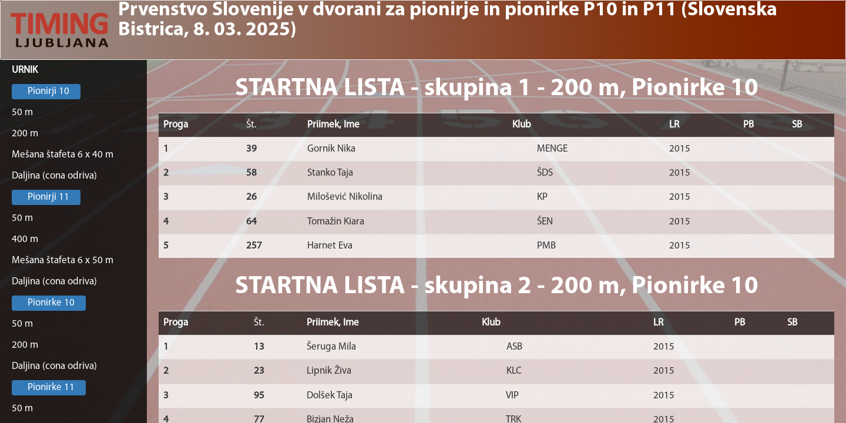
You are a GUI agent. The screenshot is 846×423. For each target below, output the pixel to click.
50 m (22, 113)
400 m (25, 239)
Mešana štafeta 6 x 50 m (62, 261)
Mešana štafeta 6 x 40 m (62, 155)
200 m (25, 134)
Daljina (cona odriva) (54, 176)
